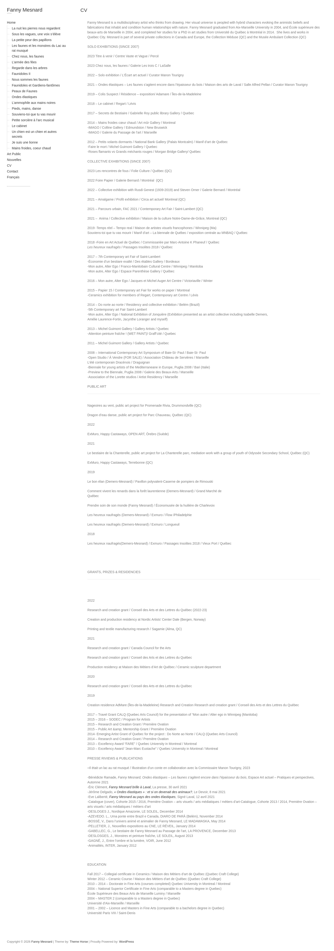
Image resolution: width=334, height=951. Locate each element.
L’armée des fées (24, 62)
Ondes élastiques (24, 97)
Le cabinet (19, 126)
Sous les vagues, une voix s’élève (36, 34)
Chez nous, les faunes (28, 56)
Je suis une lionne (25, 142)
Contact (12, 171)
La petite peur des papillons (31, 40)
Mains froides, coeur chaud (31, 148)
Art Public (14, 154)
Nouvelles (14, 160)
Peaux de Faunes (24, 91)
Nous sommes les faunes (30, 79)
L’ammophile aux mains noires (33, 103)
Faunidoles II (21, 74)
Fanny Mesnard (24, 10)
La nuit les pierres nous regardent (36, 28)
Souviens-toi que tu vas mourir (34, 114)
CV (9, 165)
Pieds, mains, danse (26, 108)
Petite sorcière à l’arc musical (33, 120)
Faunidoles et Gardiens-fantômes (36, 85)
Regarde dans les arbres (29, 68)
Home (11, 22)
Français (13, 177)
